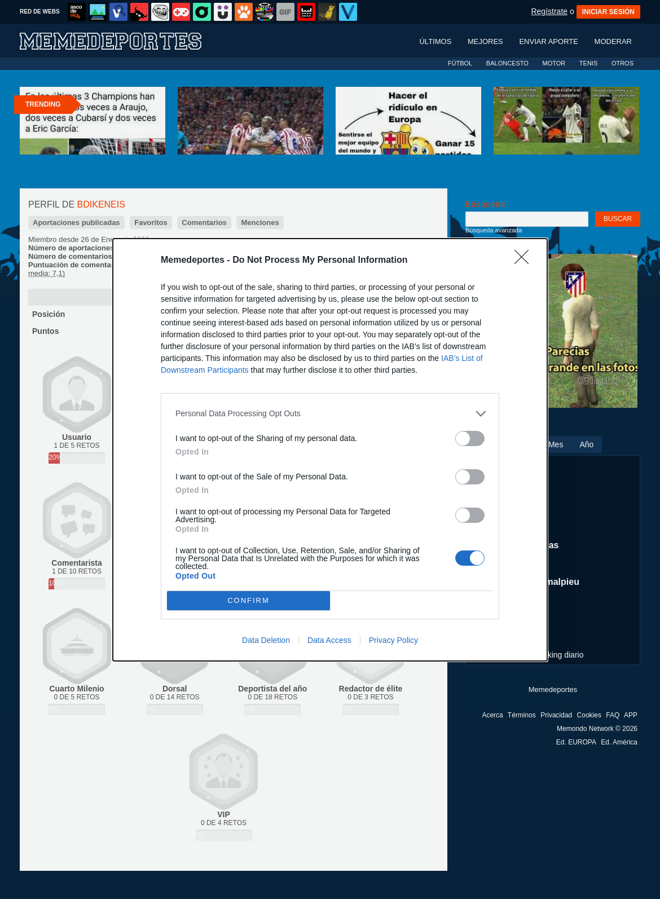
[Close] (525, 260)
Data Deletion (266, 640)
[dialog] (330, 450)
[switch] (470, 438)
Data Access (329, 640)
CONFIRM (248, 600)
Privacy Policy (393, 640)
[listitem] (330, 414)
